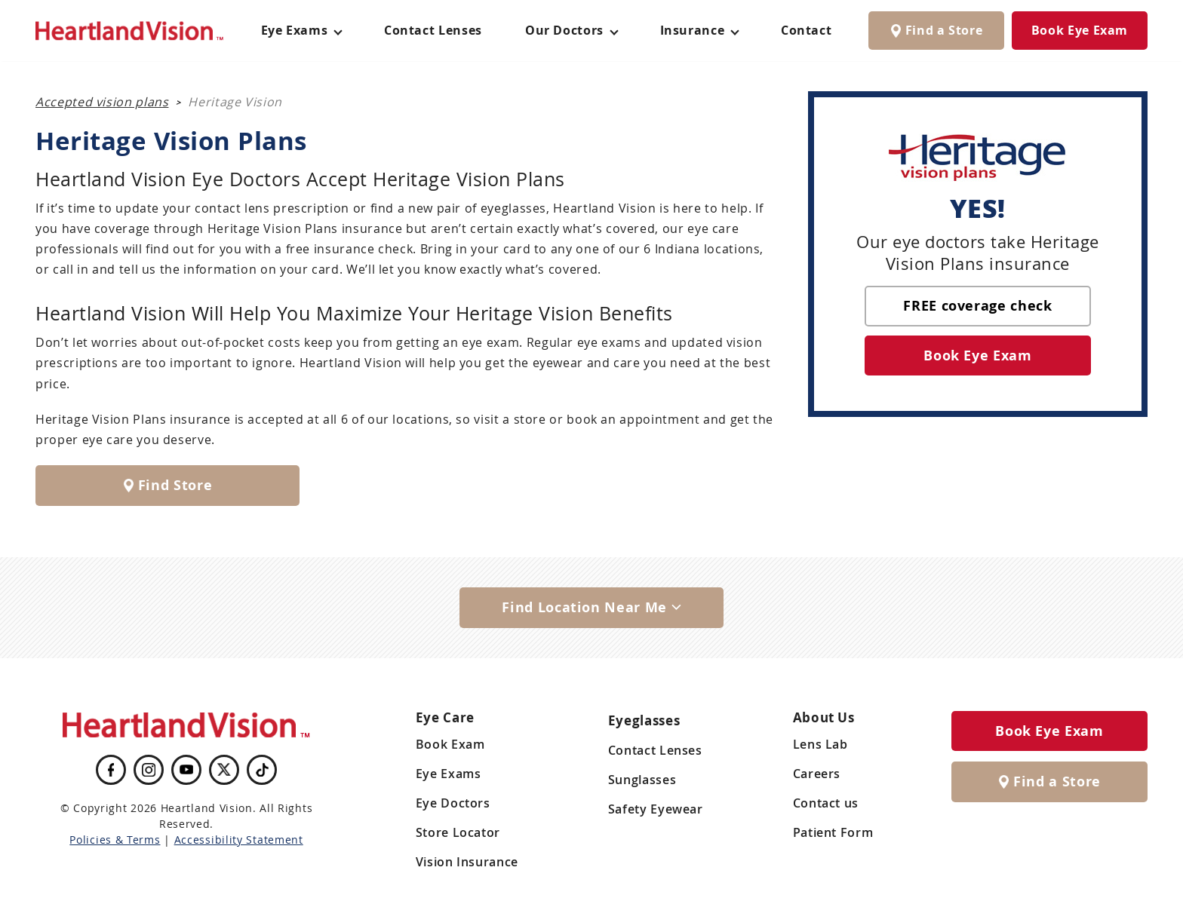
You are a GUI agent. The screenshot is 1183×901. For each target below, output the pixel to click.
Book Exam (450, 744)
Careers (816, 773)
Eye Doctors (453, 803)
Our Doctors (564, 30)
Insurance (692, 30)
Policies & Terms (114, 839)
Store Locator (458, 832)
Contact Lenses (433, 30)
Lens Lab (820, 744)
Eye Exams (448, 773)
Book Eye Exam (1079, 30)
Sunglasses (642, 779)
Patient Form (833, 832)
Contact (806, 30)
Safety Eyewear (655, 809)
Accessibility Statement (238, 839)
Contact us (826, 803)
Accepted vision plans (101, 101)
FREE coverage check (977, 305)
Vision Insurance (467, 861)
